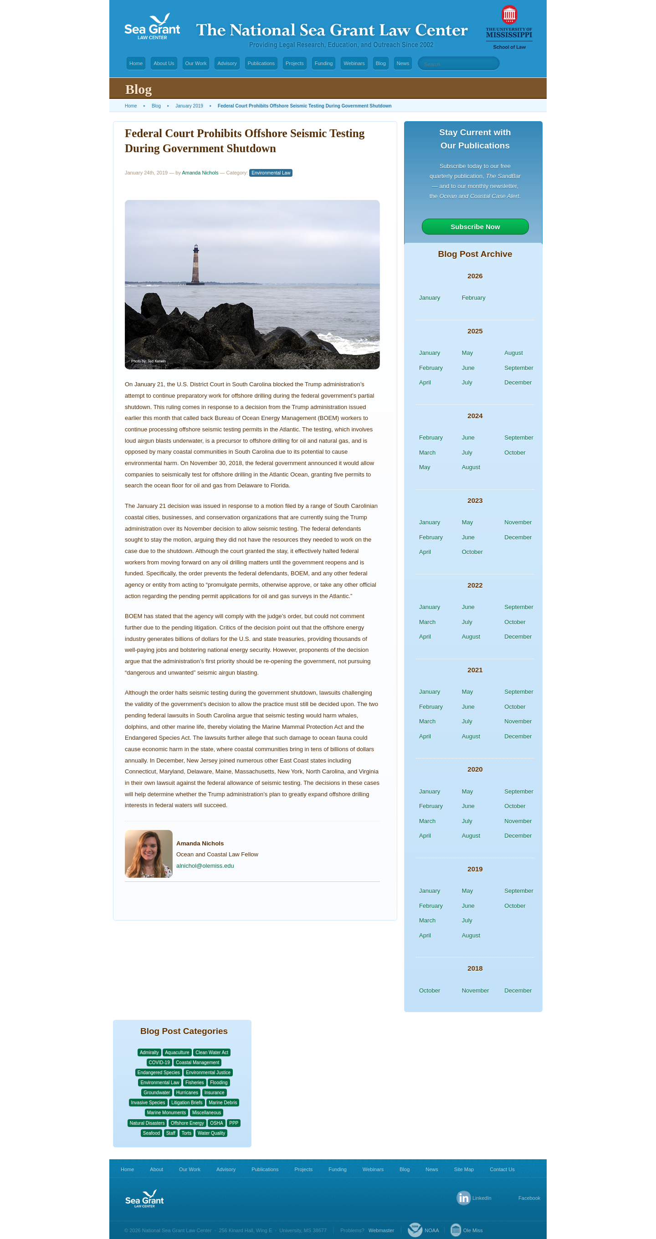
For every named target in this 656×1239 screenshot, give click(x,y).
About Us (164, 63)
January (429, 297)
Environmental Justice (208, 1072)
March (427, 452)
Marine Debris (223, 1102)
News (403, 63)
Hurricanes (187, 1092)
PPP (233, 1123)
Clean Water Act (211, 1052)
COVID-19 (159, 1062)
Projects (295, 63)
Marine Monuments (166, 1112)
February (474, 297)
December (518, 382)
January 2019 (189, 105)
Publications (261, 63)
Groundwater (157, 1092)
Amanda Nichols (200, 172)
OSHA (216, 1123)
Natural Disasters (147, 1123)
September (518, 367)
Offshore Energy (187, 1123)
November (518, 522)
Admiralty (149, 1052)
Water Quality (211, 1133)
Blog (381, 63)
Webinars (353, 63)
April (425, 382)
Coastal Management (197, 1062)
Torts (187, 1133)
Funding (324, 63)
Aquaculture (177, 1052)
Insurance (215, 1092)
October (514, 452)
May (467, 352)
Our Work (196, 63)
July (467, 382)
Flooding (218, 1082)
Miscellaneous (206, 1112)
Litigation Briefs (186, 1102)
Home (136, 63)
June (468, 367)
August (513, 352)
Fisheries (194, 1082)
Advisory (226, 63)
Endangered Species (159, 1072)
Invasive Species (148, 1102)
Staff (170, 1133)
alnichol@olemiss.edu (205, 865)
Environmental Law (270, 172)
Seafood (151, 1133)
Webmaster (381, 1230)
